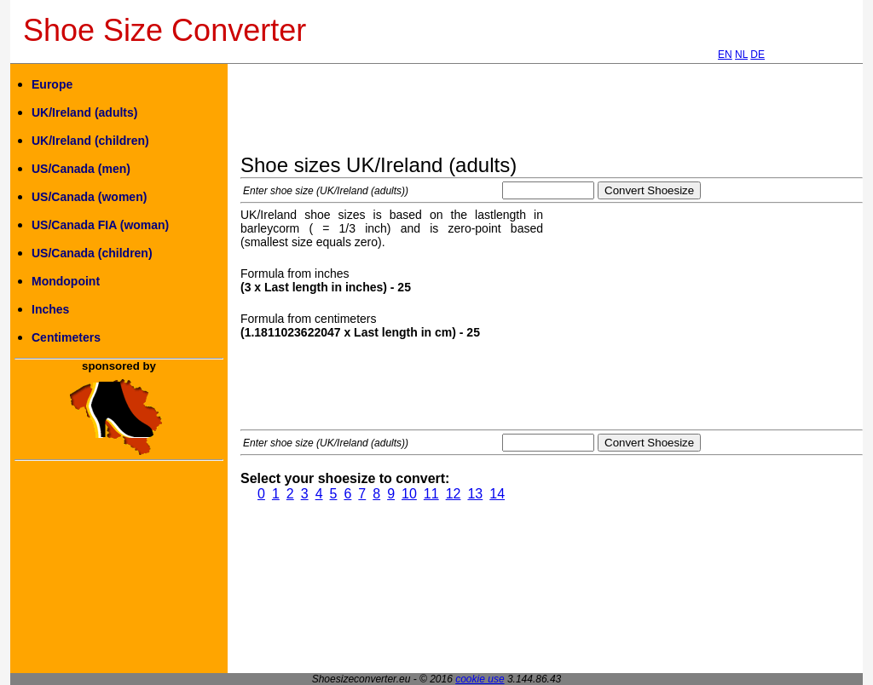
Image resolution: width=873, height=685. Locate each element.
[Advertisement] (550, 115)
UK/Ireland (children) (90, 140)
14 (497, 493)
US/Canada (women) (89, 197)
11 (431, 493)
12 (453, 493)
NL (741, 54)
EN (725, 54)
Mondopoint (66, 281)
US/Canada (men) (81, 169)
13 (475, 493)
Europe (52, 84)
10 (409, 493)
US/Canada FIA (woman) (100, 225)
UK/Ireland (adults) (84, 112)
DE (757, 54)
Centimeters (66, 337)
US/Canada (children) (92, 253)
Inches (50, 309)
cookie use (479, 679)
